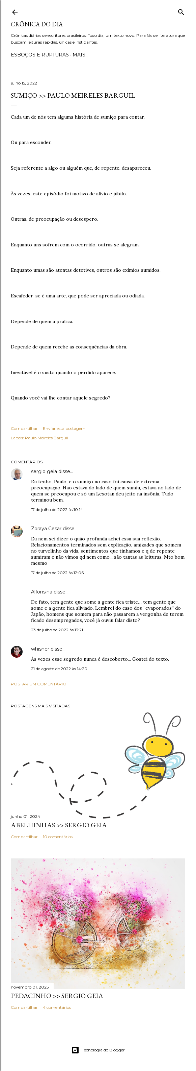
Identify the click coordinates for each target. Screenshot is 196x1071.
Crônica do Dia (37, 24)
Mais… (80, 55)
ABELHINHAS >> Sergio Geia (59, 825)
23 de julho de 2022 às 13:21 (57, 629)
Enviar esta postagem (64, 428)
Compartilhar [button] (24, 428)
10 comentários (58, 836)
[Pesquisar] (181, 10)
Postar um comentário (38, 683)
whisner (40, 649)
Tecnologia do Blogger (98, 1050)
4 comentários (57, 1007)
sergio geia (44, 471)
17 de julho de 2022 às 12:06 (57, 572)
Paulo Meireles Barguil (46, 437)
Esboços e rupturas (40, 55)
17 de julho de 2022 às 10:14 (57, 509)
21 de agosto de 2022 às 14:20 (59, 668)
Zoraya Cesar (46, 529)
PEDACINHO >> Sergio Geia (57, 995)
